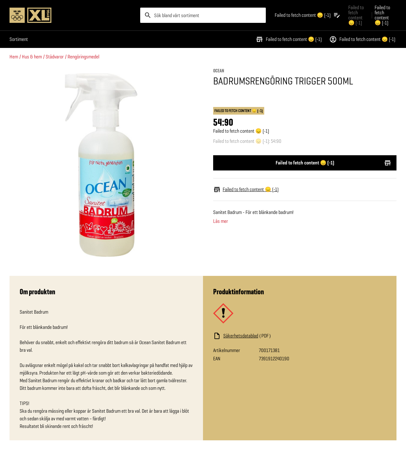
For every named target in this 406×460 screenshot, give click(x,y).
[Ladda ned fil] (276, 336)
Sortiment (19, 39)
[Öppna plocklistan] (307, 15)
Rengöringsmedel (83, 56)
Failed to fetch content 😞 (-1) (289, 39)
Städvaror (55, 56)
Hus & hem (32, 56)
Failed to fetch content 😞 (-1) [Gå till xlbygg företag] (356, 15)
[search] (203, 15)
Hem (14, 56)
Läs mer (220, 221)
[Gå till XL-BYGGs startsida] (72, 15)
